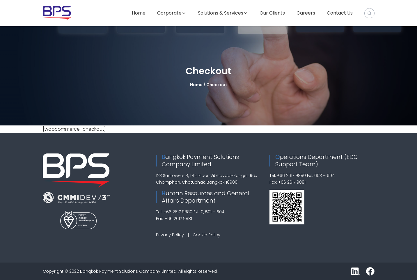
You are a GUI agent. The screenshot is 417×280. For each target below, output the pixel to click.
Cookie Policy (206, 235)
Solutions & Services (220, 13)
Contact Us (340, 13)
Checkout (208, 70)
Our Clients (272, 13)
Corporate (169, 13)
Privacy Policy (170, 235)
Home (138, 13)
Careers (306, 13)
